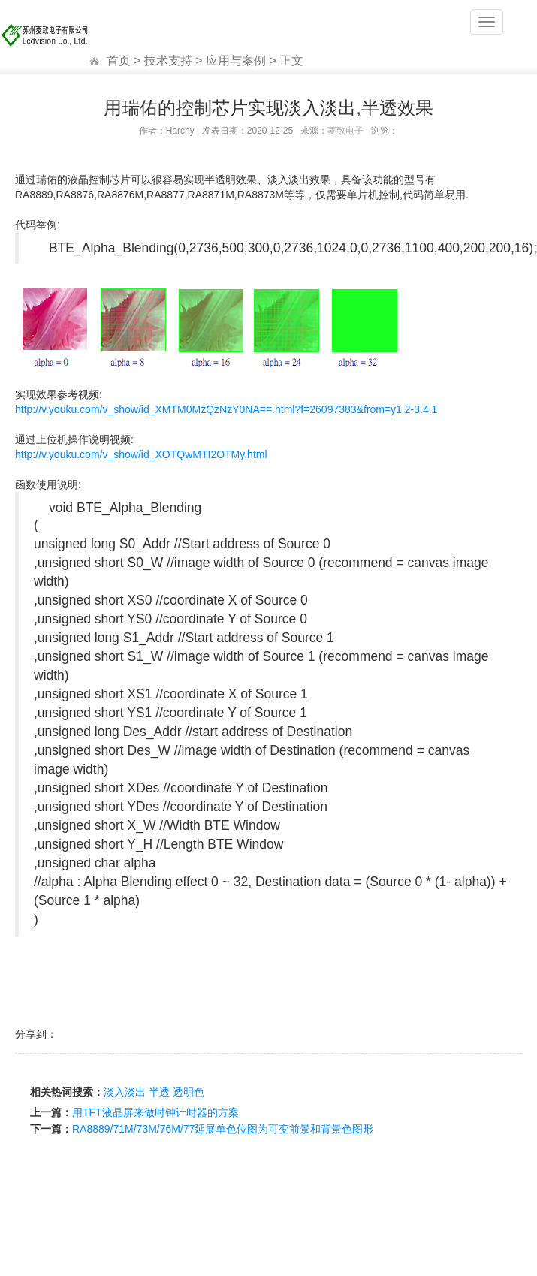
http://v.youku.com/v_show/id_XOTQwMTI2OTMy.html (141, 454)
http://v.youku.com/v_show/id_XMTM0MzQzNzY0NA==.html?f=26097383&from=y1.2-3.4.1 (226, 409)
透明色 (188, 1092)
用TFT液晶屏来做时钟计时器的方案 (155, 1112)
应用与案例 (236, 60)
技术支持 (168, 60)
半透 (159, 1092)
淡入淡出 (125, 1092)
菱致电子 (345, 130)
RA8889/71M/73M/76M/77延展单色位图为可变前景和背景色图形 (222, 1129)
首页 (119, 60)
